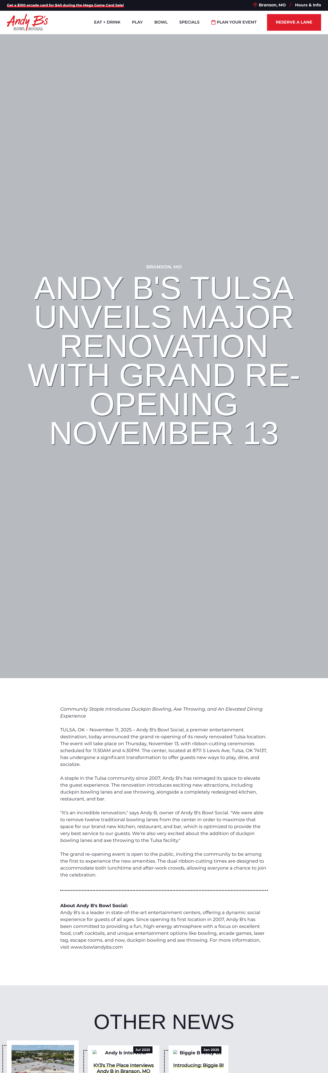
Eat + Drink (107, 22)
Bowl (161, 22)
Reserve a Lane (294, 22)
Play (137, 22)
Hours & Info (308, 5)
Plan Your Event (234, 22)
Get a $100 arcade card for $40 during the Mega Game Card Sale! (65, 5)
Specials (189, 22)
